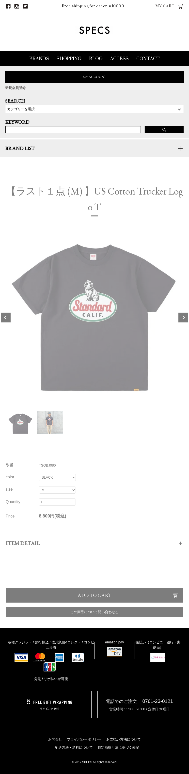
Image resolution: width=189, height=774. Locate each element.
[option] (94, 322)
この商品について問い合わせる (94, 617)
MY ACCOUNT (94, 77)
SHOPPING (69, 59)
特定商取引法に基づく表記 (118, 747)
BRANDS (39, 59)
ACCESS (119, 59)
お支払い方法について (123, 739)
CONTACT (148, 59)
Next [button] (183, 322)
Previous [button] (6, 322)
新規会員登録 (15, 88)
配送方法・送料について (74, 747)
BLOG (96, 59)
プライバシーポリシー (84, 739)
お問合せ (55, 739)
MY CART (165, 6)
